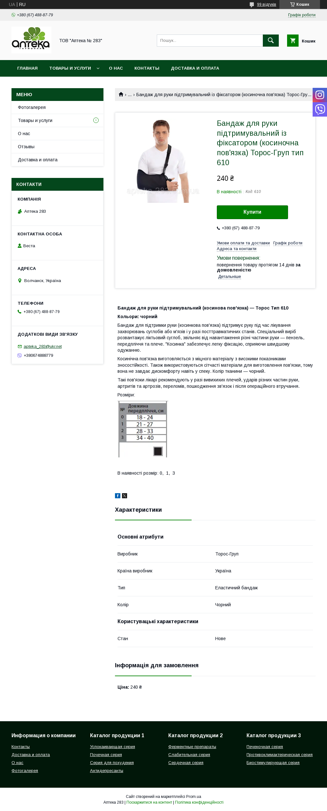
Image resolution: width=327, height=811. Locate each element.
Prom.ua (193, 796)
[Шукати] (271, 40)
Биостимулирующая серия (273, 762)
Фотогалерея (32, 107)
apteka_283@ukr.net (43, 346)
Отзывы (26, 146)
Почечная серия (106, 754)
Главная (27, 68)
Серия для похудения (112, 762)
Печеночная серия (265, 746)
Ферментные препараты (192, 746)
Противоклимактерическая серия (280, 754)
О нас (116, 68)
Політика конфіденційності (199, 802)
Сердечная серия (185, 762)
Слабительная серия (189, 754)
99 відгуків (266, 4)
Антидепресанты (106, 770)
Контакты (146, 68)
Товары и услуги (70, 68)
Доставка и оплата (195, 68)
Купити (253, 212)
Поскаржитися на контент (149, 802)
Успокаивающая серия (112, 746)
